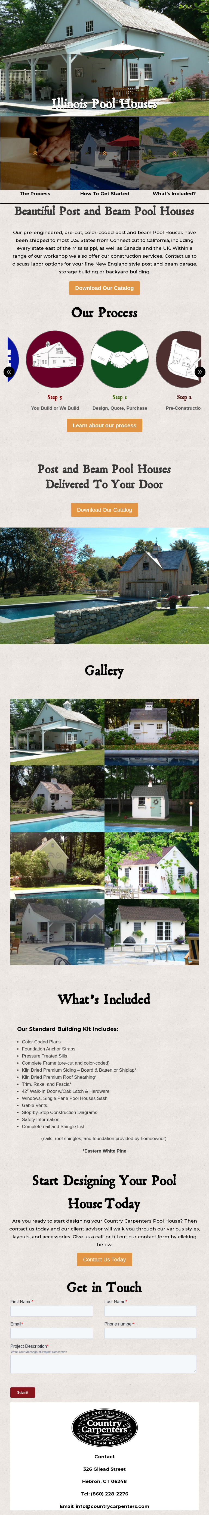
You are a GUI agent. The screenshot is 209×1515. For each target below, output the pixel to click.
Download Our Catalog (104, 288)
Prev (9, 372)
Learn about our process (105, 425)
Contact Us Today (104, 1259)
